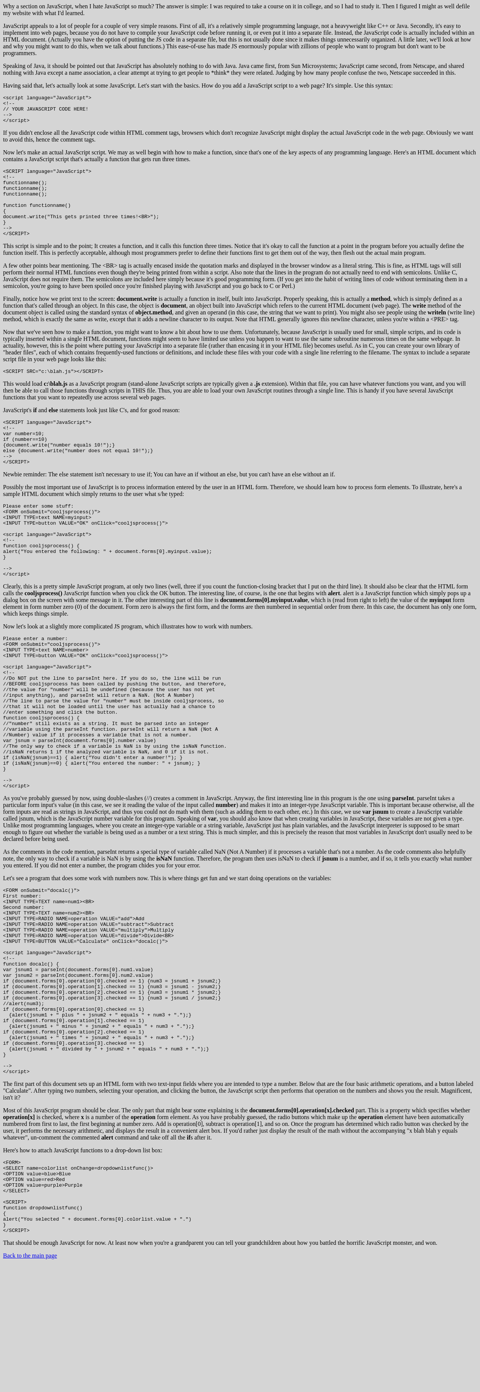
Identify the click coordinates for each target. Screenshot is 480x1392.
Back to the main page (30, 1382)
